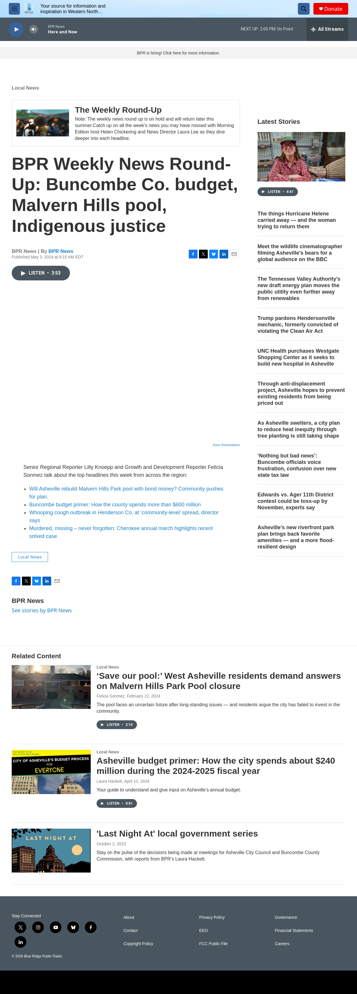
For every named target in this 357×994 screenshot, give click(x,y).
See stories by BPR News (42, 610)
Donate (333, 9)
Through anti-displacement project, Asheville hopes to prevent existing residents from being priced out (301, 393)
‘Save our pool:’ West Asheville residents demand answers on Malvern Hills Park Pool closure (219, 681)
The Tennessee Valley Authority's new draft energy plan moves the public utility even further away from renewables (299, 288)
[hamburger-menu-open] (14, 9)
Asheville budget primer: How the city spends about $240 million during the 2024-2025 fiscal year (216, 766)
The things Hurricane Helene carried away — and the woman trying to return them (297, 220)
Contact (130, 930)
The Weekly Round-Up (118, 109)
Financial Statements (294, 930)
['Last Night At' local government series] (51, 851)
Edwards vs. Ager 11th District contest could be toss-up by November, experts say (295, 501)
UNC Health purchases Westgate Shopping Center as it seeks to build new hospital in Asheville (298, 357)
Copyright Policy (138, 944)
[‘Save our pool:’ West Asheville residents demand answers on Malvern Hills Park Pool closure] (51, 687)
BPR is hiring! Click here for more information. (178, 53)
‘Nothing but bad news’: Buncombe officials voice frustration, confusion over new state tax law (297, 465)
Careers (282, 944)
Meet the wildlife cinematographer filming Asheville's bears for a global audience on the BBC (300, 253)
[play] (16, 29)
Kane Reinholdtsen (226, 445)
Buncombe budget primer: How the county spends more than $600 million (115, 505)
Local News (25, 88)
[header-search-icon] (304, 9)
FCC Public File (213, 944)
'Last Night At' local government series (177, 833)
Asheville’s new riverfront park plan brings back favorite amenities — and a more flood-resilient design (296, 537)
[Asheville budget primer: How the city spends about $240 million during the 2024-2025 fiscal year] (51, 772)
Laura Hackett (109, 781)
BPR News (61, 251)
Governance (286, 917)
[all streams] (327, 29)
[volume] (34, 29)
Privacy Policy (212, 917)
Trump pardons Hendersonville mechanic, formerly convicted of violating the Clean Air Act (298, 324)
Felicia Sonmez (111, 696)
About (128, 917)
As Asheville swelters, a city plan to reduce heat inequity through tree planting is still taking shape (299, 429)
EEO (203, 930)
